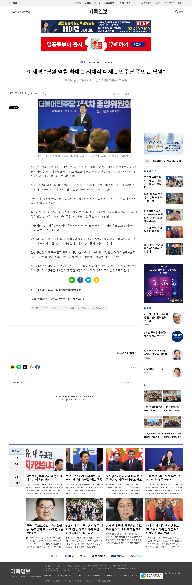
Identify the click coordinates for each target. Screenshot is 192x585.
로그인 (180, 3)
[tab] (16, 458)
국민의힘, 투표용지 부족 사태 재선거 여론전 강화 (44, 478)
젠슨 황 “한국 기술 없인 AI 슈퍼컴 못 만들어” (153, 248)
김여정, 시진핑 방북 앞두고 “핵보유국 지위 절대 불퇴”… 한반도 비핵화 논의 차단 (163, 529)
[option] (154, 401)
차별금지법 (109, 3)
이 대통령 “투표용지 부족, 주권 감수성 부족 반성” (163, 478)
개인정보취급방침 (93, 575)
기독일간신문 (100, 307)
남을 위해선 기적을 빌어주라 (166, 161)
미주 (165, 3)
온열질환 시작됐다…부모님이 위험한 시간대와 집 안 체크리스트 (153, 216)
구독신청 (172, 3)
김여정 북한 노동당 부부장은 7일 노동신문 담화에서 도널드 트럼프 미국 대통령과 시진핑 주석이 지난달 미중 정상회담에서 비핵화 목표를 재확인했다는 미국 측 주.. (164, 542)
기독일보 (70, 307)
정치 (83, 62)
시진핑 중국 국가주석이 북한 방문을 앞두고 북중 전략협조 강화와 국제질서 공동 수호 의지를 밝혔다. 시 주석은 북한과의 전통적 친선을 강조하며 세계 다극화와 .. (124, 489)
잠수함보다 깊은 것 (154, 369)
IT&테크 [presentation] (17, 483)
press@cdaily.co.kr (37, 93)
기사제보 (79, 575)
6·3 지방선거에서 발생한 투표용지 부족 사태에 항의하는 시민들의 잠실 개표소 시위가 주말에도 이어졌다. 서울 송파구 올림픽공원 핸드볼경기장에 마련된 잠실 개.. (84, 542)
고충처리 (123, 575)
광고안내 (58, 575)
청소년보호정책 (110, 575)
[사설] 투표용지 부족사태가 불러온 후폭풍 (155, 334)
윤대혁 (88, 3)
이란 (129, 3)
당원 (46, 307)
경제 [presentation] (16, 464)
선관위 (120, 3)
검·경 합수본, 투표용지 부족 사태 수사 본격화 (153, 197)
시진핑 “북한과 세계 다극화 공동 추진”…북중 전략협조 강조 (124, 478)
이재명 (36, 307)
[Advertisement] (163, 110)
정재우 (147, 372)
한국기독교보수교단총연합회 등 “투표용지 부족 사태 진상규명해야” (44, 529)
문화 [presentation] (16, 476)
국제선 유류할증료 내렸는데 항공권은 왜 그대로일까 (152, 182)
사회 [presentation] (16, 470)
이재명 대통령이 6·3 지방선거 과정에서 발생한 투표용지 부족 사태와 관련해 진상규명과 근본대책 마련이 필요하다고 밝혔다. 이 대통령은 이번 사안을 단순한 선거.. (164, 489)
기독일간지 (84, 307)
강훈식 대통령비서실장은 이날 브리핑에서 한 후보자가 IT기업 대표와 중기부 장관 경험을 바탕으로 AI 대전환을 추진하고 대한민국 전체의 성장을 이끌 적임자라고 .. (124, 539)
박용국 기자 (23, 93)
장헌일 (147, 357)
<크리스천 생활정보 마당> (126, 353)
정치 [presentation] (16, 457)
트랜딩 (78, 3)
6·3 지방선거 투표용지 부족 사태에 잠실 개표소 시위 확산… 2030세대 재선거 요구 (84, 529)
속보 (147, 161)
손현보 (97, 3)
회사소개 (48, 575)
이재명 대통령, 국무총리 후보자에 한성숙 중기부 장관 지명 (124, 527)
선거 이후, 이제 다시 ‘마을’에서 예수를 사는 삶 (156, 352)
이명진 (147, 324)
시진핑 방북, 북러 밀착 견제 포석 (153, 229)
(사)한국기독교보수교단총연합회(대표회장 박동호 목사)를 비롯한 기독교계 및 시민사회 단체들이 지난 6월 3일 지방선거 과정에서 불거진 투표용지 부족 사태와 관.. (44, 542)
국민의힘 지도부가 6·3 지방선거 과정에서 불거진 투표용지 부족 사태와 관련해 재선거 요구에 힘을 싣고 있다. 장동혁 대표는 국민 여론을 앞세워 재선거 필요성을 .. (44, 489)
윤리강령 (133, 575)
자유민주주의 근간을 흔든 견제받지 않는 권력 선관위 (156, 317)
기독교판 (147, 3)
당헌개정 (57, 307)
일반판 (157, 3)
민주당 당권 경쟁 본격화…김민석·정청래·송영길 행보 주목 (84, 478)
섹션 (13, 3)
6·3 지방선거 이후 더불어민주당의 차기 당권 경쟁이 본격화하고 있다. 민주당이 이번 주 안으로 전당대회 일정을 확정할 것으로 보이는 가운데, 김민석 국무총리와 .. (84, 489)
